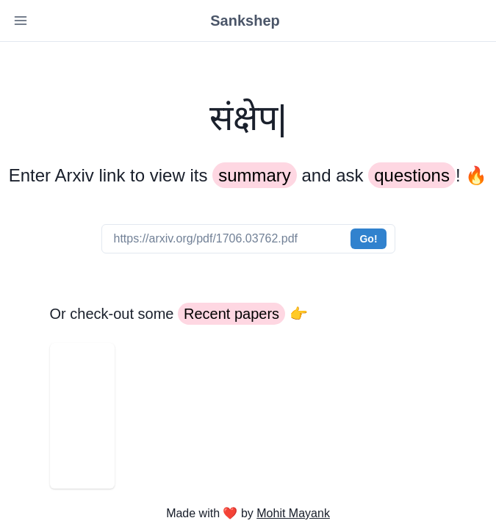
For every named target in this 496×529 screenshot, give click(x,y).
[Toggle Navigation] (20, 20)
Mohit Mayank (293, 513)
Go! (368, 239)
